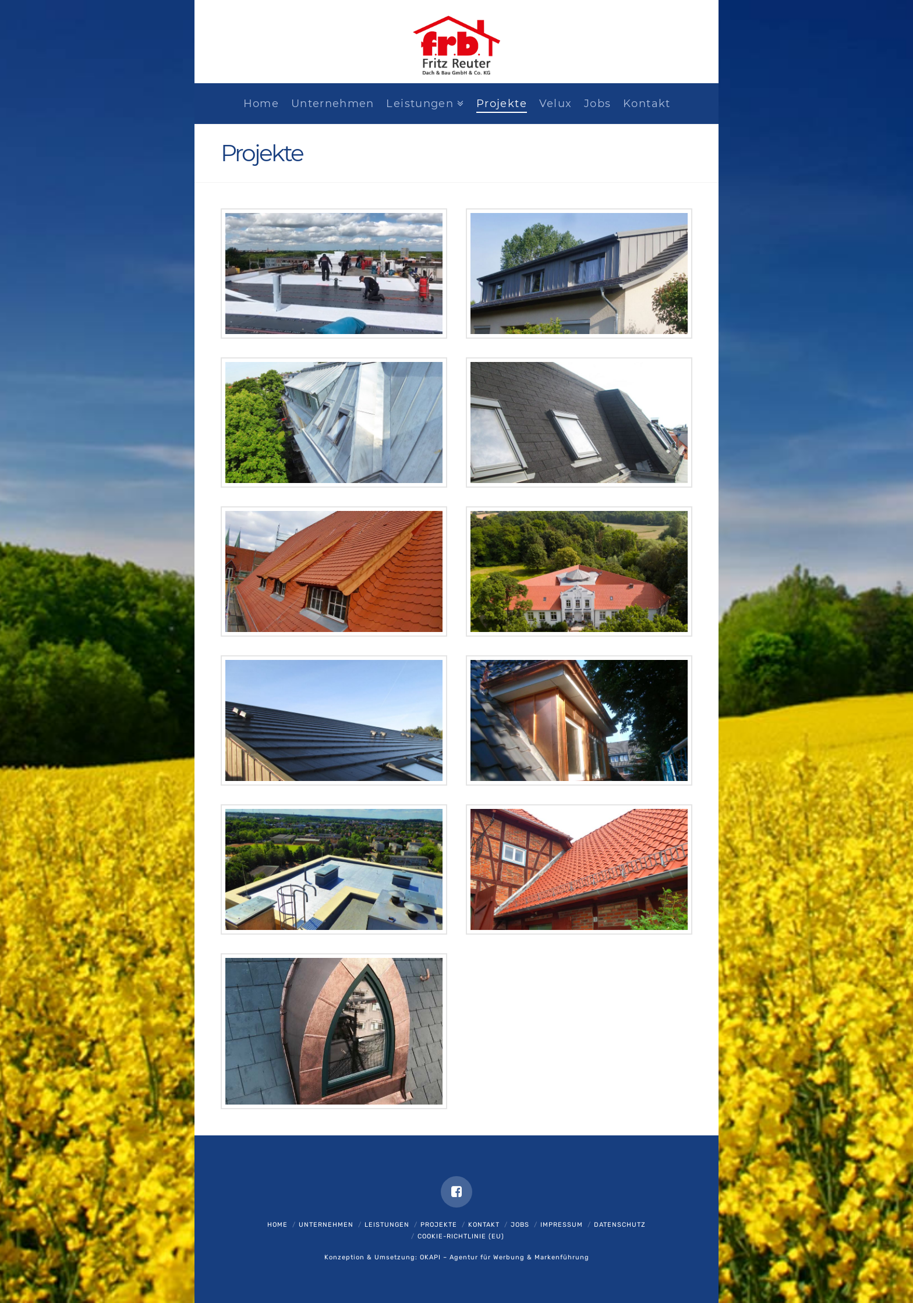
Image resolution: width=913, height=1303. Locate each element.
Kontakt (484, 1225)
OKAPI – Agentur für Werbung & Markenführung (504, 1257)
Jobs (520, 1225)
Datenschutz (620, 1225)
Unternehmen (326, 1225)
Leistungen (387, 1225)
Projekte (438, 1225)
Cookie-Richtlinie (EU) (460, 1236)
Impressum (561, 1225)
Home (277, 1225)
